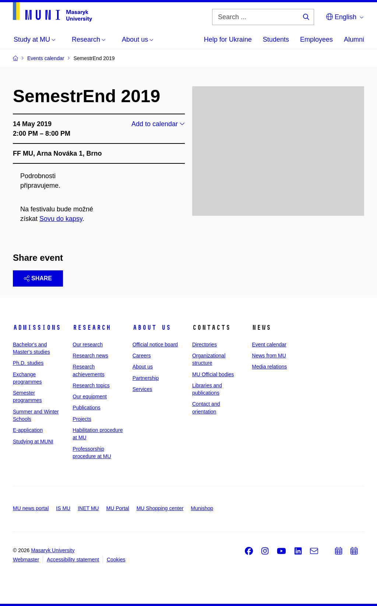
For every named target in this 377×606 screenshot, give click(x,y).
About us (152, 327)
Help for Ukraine (228, 39)
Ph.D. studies (28, 363)
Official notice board (155, 344)
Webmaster (26, 559)
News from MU (269, 356)
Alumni (354, 39)
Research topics (91, 385)
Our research (88, 344)
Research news (90, 356)
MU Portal (117, 508)
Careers (142, 356)
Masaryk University (52, 550)
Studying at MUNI (33, 441)
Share (38, 278)
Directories (204, 344)
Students (276, 39)
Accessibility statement (73, 559)
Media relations (269, 367)
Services (142, 389)
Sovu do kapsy (60, 218)
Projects (82, 419)
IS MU (63, 508)
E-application (28, 430)
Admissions (37, 327)
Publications (87, 408)
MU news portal (31, 508)
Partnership (146, 378)
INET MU (88, 508)
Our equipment (90, 396)
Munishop (202, 508)
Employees (316, 39)
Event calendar (269, 344)
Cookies (116, 559)
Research (92, 327)
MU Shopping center (160, 508)
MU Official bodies (213, 374)
